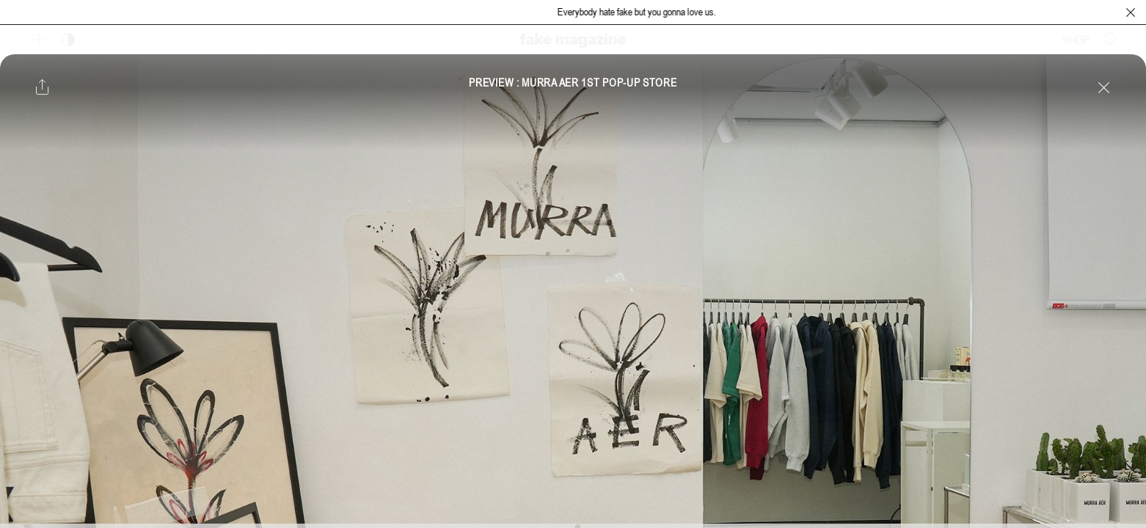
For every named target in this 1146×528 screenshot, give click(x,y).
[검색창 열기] (1110, 39)
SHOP (1076, 39)
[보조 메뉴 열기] (38, 39)
